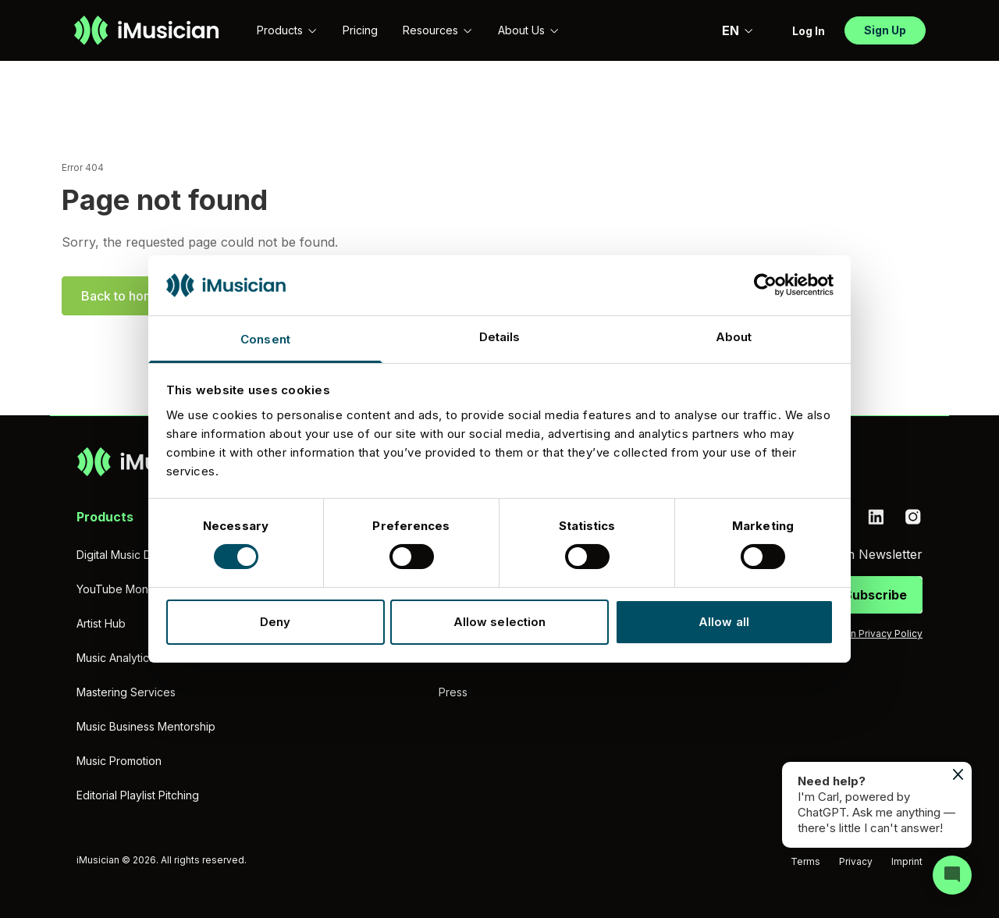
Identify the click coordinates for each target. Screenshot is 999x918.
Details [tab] (500, 336)
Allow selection (499, 621)
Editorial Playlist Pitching (137, 795)
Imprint (907, 861)
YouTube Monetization (134, 589)
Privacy (856, 861)
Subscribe (875, 595)
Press (453, 692)
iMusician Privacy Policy (868, 633)
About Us (529, 30)
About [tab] (734, 336)
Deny (275, 621)
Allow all (724, 621)
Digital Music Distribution (138, 554)
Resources (438, 30)
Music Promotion (119, 760)
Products (287, 30)
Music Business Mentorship (145, 726)
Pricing (360, 30)
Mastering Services (126, 692)
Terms (805, 861)
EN (738, 30)
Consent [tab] (265, 339)
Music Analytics (115, 657)
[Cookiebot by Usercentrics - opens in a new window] (765, 285)
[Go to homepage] (146, 30)
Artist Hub (101, 623)
